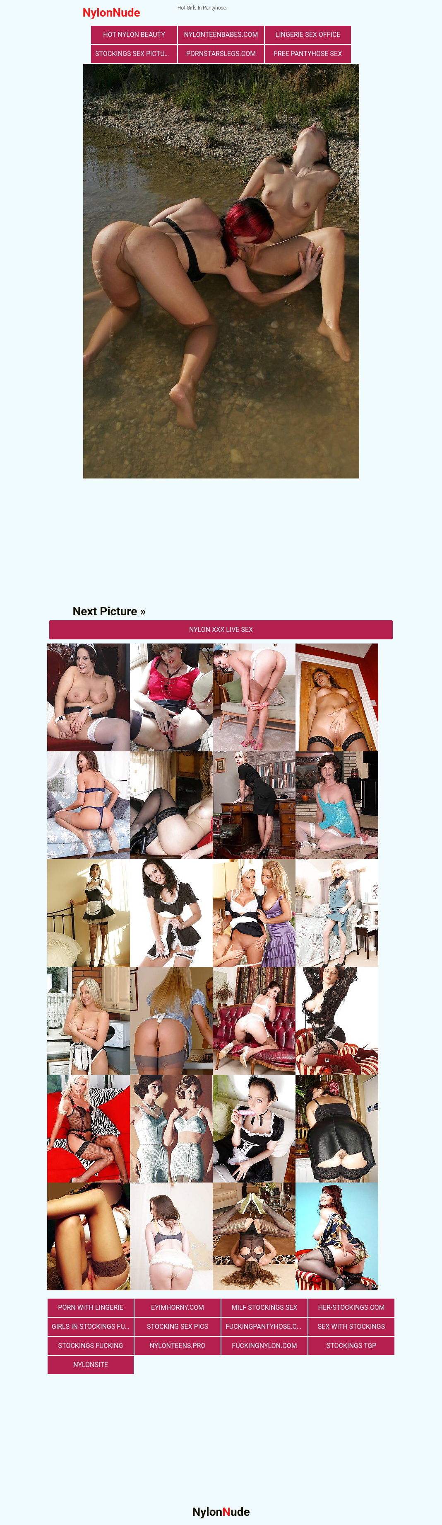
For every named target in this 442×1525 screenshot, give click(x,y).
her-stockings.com (351, 1307)
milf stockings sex (265, 1307)
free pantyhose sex (308, 54)
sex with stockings (351, 1327)
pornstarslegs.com (221, 54)
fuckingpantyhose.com (266, 1327)
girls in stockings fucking (93, 1327)
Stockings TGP (351, 1346)
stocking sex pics (177, 1327)
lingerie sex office (308, 35)
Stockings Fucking (90, 1346)
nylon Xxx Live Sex (221, 630)
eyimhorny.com (177, 1307)
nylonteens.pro (178, 1346)
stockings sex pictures (135, 54)
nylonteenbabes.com (221, 35)
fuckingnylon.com (264, 1346)
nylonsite (90, 1365)
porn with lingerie (90, 1307)
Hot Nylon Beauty (134, 35)
